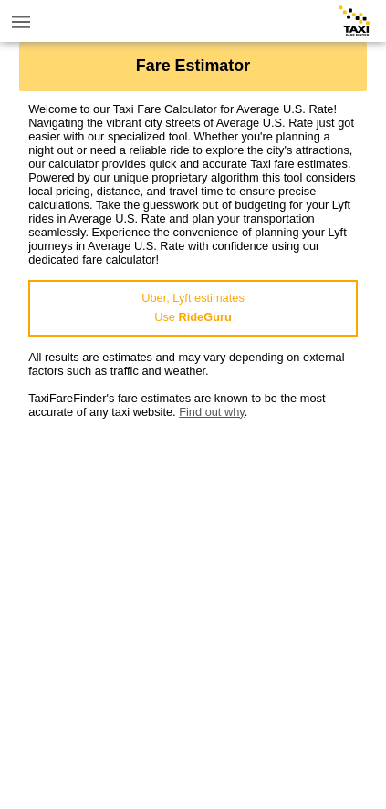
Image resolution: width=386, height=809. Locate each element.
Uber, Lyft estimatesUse (193, 307)
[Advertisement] (193, 611)
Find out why (212, 412)
